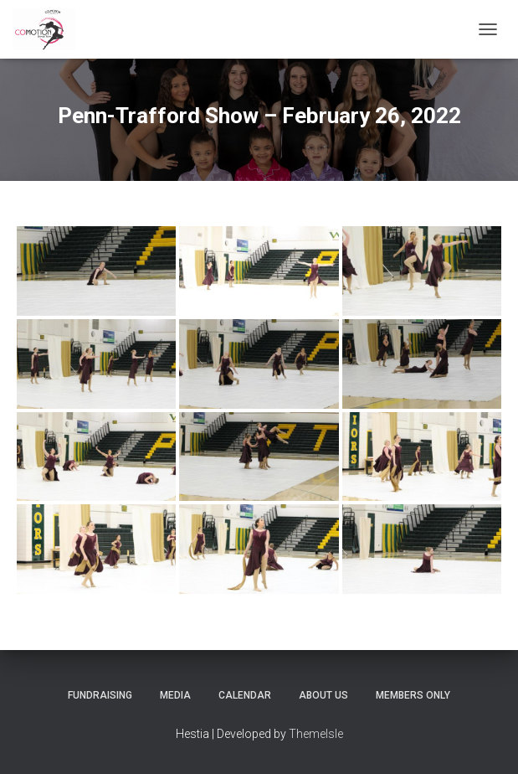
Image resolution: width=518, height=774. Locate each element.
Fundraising (100, 695)
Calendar (244, 695)
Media (175, 695)
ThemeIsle (316, 733)
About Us (323, 695)
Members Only (413, 695)
